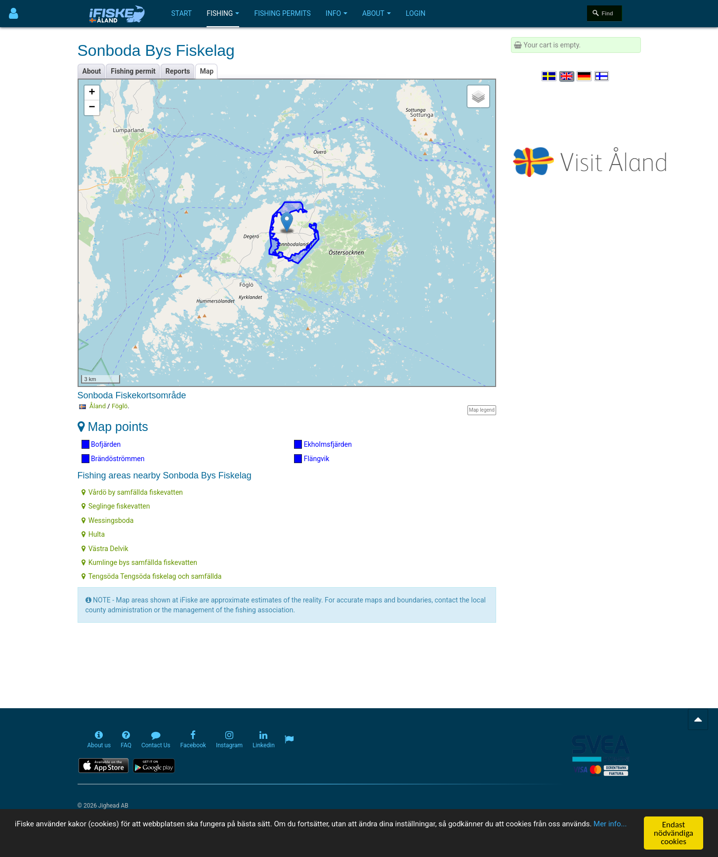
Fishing (223, 13)
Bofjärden (101, 444)
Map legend (482, 410)
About (376, 13)
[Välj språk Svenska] (549, 76)
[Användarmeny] (13, 13)
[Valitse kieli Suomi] (602, 76)
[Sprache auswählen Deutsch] (584, 76)
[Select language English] (567, 76)
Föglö (119, 406)
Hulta (93, 534)
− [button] (91, 107)
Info (336, 13)
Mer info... (69, 836)
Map (207, 71)
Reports (178, 71)
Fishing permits (282, 13)
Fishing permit (133, 71)
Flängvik (311, 458)
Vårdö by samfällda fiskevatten (132, 492)
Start (181, 13)
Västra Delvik (105, 549)
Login (415, 13)
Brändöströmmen (113, 458)
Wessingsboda (108, 520)
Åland (97, 406)
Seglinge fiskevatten (116, 506)
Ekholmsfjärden (323, 444)
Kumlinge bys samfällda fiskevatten (139, 562)
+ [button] (91, 93)
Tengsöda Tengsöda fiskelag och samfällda (152, 576)
